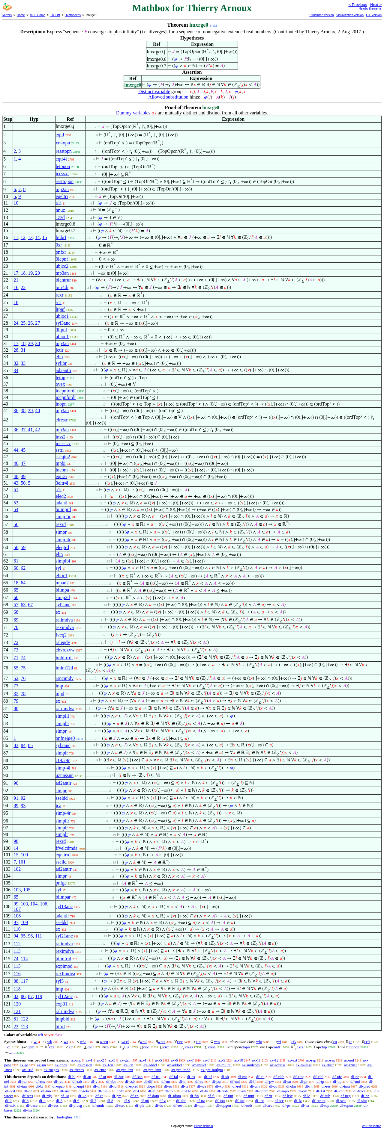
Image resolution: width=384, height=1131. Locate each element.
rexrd (61, 524)
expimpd (64, 966)
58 (16, 547)
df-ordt (247, 1105)
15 (44, 237)
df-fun (103, 1091)
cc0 (367, 1041)
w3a (83, 1041)
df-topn (199, 1105)
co (335, 1041)
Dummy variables (133, 112)
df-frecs (359, 1091)
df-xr (268, 1096)
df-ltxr (287, 1096)
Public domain (203, 1126)
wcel (125, 1041)
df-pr (304, 1081)
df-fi (211, 1096)
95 (23, 935)
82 (16, 996)
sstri (60, 450)
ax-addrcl (174, 1065)
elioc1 (62, 575)
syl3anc (63, 323)
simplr (62, 752)
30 (37, 343)
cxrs (300, 1047)
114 (24, 958)
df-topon (346, 1105)
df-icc (279, 1100)
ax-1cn (108, 1065)
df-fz (298, 1100)
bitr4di (62, 287)
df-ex (191, 1076)
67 (30, 604)
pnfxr (61, 252)
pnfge (61, 882)
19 (30, 273)
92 (23, 798)
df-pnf (228, 1096)
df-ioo (220, 1100)
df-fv (204, 1091)
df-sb (225, 1076)
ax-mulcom (251, 1065)
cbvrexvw (65, 649)
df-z (163, 1100)
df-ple (139, 1105)
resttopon (65, 181)
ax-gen (125, 1060)
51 (16, 489)
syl (59, 568)
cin (198, 1041)
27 (37, 323)
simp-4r (63, 539)
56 (16, 524)
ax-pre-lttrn (152, 1070)
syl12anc (64, 996)
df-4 (42, 1100)
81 (16, 1018)
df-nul (235, 1081)
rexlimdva (65, 973)
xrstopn (63, 142)
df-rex (40, 1081)
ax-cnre (100, 1070)
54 (16, 509)
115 (17, 966)
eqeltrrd (63, 854)
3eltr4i (62, 483)
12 (23, 237)
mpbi (61, 463)
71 (16, 657)
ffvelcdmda (67, 848)
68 (16, 612)
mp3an (62, 273)
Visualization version (350, 15)
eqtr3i (61, 476)
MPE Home (37, 15)
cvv (180, 1041)
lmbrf (61, 237)
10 (16, 202)
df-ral (22, 1081)
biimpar (63, 896)
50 (23, 483)
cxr (51, 1047)
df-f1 (152, 1091)
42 (37, 429)
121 (17, 1011)
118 (17, 988)
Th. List (55, 15)
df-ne (355, 1076)
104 (34, 903)
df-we (201, 1086)
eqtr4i (61, 158)
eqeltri (62, 196)
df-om (302, 1091)
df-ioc (239, 1100)
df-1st (320, 1091)
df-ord (10, 1091)
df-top (324, 1105)
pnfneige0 (65, 738)
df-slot (362, 1100)
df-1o (65, 1096)
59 (23, 547)
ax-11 (256, 1060)
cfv (293, 1041)
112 (17, 943)
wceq (104, 1041)
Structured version (321, 15)
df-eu (260, 1076)
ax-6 (174, 1060)
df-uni (355, 1081)
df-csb (130, 1081)
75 (23, 667)
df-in (182, 1081)
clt (71, 1047)
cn (107, 1047)
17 (16, 273)
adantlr (62, 915)
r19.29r (63, 760)
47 (23, 463)
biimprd (63, 509)
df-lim (46, 1091)
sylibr (61, 363)
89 (16, 805)
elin (59, 356)
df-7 (93, 1100)
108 (17, 915)
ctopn (245, 1047)
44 (16, 450)
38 (23, 410)
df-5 (59, 1100)
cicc (166, 1047)
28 (16, 350)
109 (24, 922)
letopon (63, 166)
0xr (59, 244)
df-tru (156, 1076)
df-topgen (223, 1105)
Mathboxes (73, 15)
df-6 (76, 1100)
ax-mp (76, 1060)
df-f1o (186, 1091)
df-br (40, 1086)
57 (16, 604)
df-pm (117, 1096)
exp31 (62, 1003)
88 (16, 981)
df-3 (25, 1100)
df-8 (110, 1100)
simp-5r (63, 516)
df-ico (259, 1100)
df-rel (236, 1086)
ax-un (41, 1065)
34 (16, 370)
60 (16, 568)
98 (16, 841)
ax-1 (89, 1060)
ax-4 (142, 1060)
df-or (102, 1076)
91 (16, 798)
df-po (151, 1086)
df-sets (341, 1100)
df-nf (208, 1076)
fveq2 (61, 634)
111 (38, 935)
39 (30, 410)
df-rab (77, 1081)
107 (17, 909)
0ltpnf (61, 329)
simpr (61, 532)
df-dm (291, 1086)
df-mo (242, 1076)
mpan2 (62, 582)
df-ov (242, 1091)
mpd (60, 693)
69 (16, 619)
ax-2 (100, 1060)
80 (16, 708)
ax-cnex (61, 1065)
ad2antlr (63, 370)
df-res (326, 1086)
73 (16, 649)
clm (13, 1052)
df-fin (194, 1096)
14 (37, 237)
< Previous (357, 4)
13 (30, 237)
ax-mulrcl (224, 1065)
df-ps (286, 1105)
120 (17, 1003)
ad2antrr (64, 869)
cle (90, 1047)
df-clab (278, 1076)
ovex (60, 384)
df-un (165, 1081)
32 (16, 363)
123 (24, 1026)
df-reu (59, 1081)
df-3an (137, 1076)
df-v (94, 1081)
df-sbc (111, 1081)
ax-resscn (84, 1065)
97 (16, 922)
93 (23, 805)
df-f (136, 1091)
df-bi (71, 1076)
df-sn (287, 1081)
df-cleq (298, 1076)
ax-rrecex (77, 1070)
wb (49, 1041)
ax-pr (24, 1065)
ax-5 (158, 1060)
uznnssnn (65, 775)
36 (16, 410)
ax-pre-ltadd (180, 1070)
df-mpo (283, 1091)
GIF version (374, 15)
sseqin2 (63, 456)
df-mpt (79, 1086)
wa (66, 1041)
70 (16, 627)
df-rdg (47, 1096)
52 (16, 678)
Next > (376, 4)
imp (59, 685)
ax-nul (349, 1060)
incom (62, 469)
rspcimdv (65, 678)
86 (23, 996)
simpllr (62, 723)
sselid (61, 861)
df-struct (319, 1100)
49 (23, 476)
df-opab (58, 1086)
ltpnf (60, 309)
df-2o (82, 1096)
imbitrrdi (64, 657)
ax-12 (274, 1060)
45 (23, 450)
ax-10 (238, 1060)
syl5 (60, 981)
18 (23, 273)
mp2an (62, 189)
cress (189, 1047)
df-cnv (255, 1086)
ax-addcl (150, 1065)
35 (16, 693)
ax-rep (311, 1060)
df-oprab (261, 1091)
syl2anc (63, 604)
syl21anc (64, 935)
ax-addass (277, 1065)
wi (36, 1041)
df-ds (159, 1105)
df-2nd (339, 1091)
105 (26, 889)
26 (30, 323)
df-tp (320, 1081)
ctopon (354, 1047)
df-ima (345, 1086)
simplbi (63, 560)
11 (16, 237)
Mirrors (7, 15)
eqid (60, 134)
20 (37, 273)
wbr (259, 1041)
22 (23, 287)
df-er (99, 1096)
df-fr (184, 1086)
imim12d (64, 667)
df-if (252, 1081)
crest (212, 1047)
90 (16, 783)
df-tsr (305, 1105)
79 (16, 701)
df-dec (181, 1100)
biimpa (62, 589)
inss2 (61, 436)
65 (16, 589)
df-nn (365, 1096)
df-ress (53, 1105)
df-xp (219, 1086)
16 (16, 287)
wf (279, 1041)
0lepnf (62, 258)
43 (16, 483)
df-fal (173, 1076)
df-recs (27, 1096)
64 (23, 582)
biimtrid (63, 958)
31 (23, 350)
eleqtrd (62, 547)
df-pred (364, 1086)
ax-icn (128, 1065)
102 (17, 869)
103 (17, 889)
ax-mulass (304, 1065)
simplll (62, 716)
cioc (146, 1047)
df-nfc (337, 1076)
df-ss (199, 1081)
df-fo (168, 1091)
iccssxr (62, 173)
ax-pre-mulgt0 (212, 1070)
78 (23, 693)
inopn (61, 403)
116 (17, 973)
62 (23, 568)
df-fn (120, 1091)
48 (16, 476)
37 (23, 429)
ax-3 (111, 1060)
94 (16, 935)
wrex (162, 1041)
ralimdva (64, 619)
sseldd (62, 798)
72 (16, 642)
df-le (306, 1096)
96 (30, 935)
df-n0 (145, 1100)
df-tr (96, 1086)
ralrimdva (65, 708)
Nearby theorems (370, 8)
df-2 (8, 1100)
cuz (126, 1047)
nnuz (60, 210)
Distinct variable (154, 91)
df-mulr (98, 1105)
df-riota (223, 1091)
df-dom (153, 1096)
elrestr (62, 419)
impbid (62, 1018)
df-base (32, 1105)
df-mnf (249, 1096)
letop (60, 377)
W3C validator (371, 1126)
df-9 (127, 1100)
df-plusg (75, 1105)
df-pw (269, 1081)
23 (16, 1026)
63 (23, 604)
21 (16, 279)
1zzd (60, 217)
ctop (323, 1047)
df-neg (345, 1096)
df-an (87, 1076)
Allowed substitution (168, 96)
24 (16, 323)
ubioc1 (62, 316)
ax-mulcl (199, 1065)
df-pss (216, 1081)
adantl (62, 502)
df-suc (65, 1091)
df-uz (200, 1100)
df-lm (27, 1110)
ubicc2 (62, 266)
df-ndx (10, 1105)
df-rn (309, 1086)
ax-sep (330, 1060)
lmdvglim (64, 1117)
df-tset (119, 1105)
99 (16, 903)
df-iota (84, 1091)
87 (30, 996)
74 (23, 657)
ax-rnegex (51, 1070)
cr (350, 1041)
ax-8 (205, 1060)
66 (16, 597)
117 (24, 981)
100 (24, 854)
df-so (168, 1086)
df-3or (119, 1076)
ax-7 (190, 1060)
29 (30, 343)
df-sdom (174, 1096)
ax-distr (328, 1065)
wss (217, 1041)
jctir (60, 350)
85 (30, 745)
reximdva (65, 627)
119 (38, 996)
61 (16, 560)
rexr (60, 294)
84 (23, 745)
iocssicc (63, 443)
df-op (337, 1081)
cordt (276, 1047)
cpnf (31, 1047)
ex (58, 612)
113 (17, 951)
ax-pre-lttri (124, 1070)
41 (30, 429)
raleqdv (63, 642)
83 (16, 745)
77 (16, 685)
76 (23, 678)
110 (17, 929)
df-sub (325, 1096)
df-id (112, 1086)
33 (23, 363)
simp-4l (63, 767)
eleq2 (61, 496)
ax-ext (292, 1060)
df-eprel (131, 1086)
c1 (9, 1047)
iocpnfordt (66, 390)
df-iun (22, 1086)
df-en (134, 1096)
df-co (273, 1086)
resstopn (64, 151)
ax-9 (221, 1060)
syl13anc (64, 906)
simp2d (63, 597)
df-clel (318, 1076)
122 (24, 1018)
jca (59, 805)
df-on (28, 1091)
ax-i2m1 (350, 1065)
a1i (59, 202)
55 (16, 667)
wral (143, 1041)
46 (16, 463)
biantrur (63, 279)
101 (22, 861)
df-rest (178, 1105)
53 (16, 502)
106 (43, 903)
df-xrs (267, 1105)
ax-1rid (28, 1070)
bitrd (60, 1026)
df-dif (148, 1081)
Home (21, 15)
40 (37, 410)
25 (23, 323)
